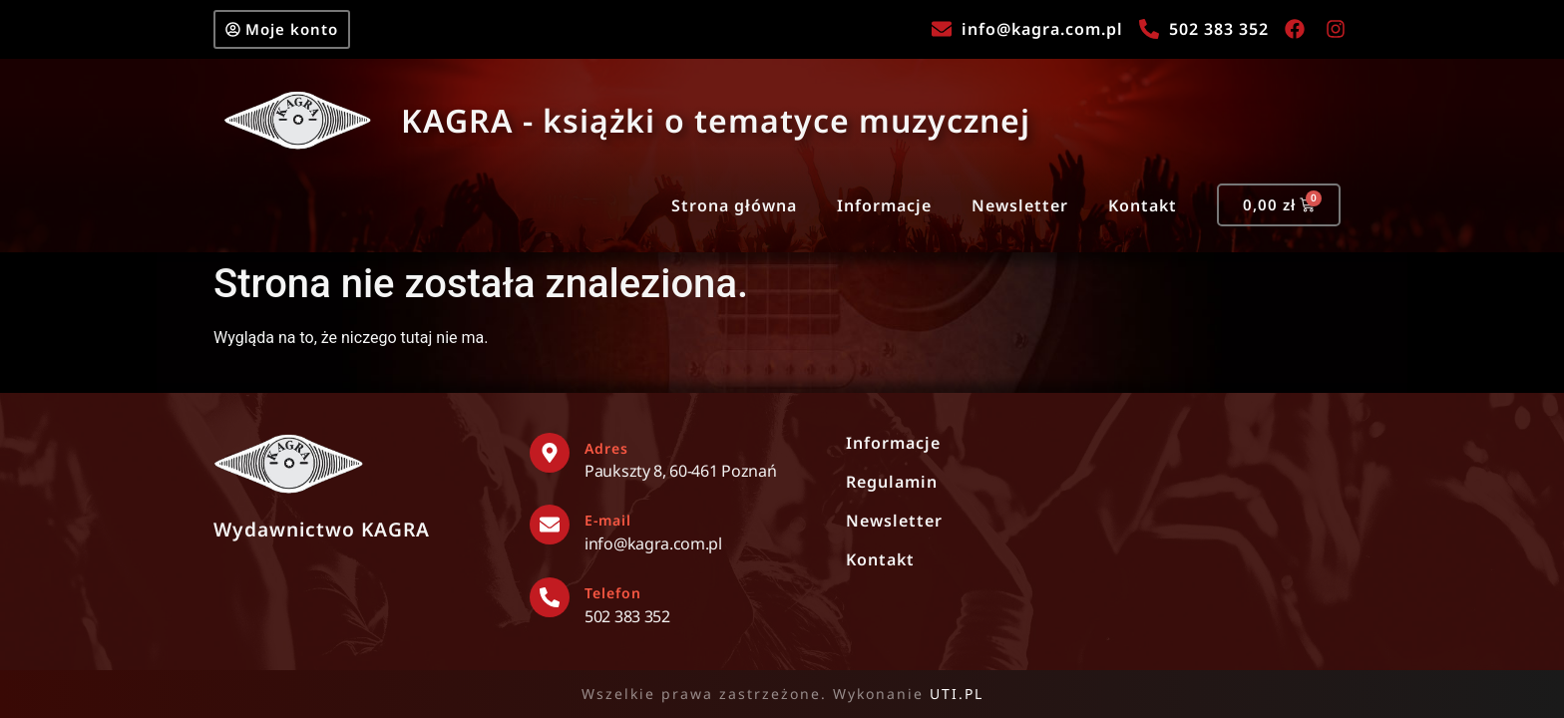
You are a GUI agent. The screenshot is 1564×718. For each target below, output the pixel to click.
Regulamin (892, 482)
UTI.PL (956, 693)
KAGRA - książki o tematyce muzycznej (715, 120)
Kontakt (1142, 205)
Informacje (884, 205)
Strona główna (734, 205)
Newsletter (1020, 205)
